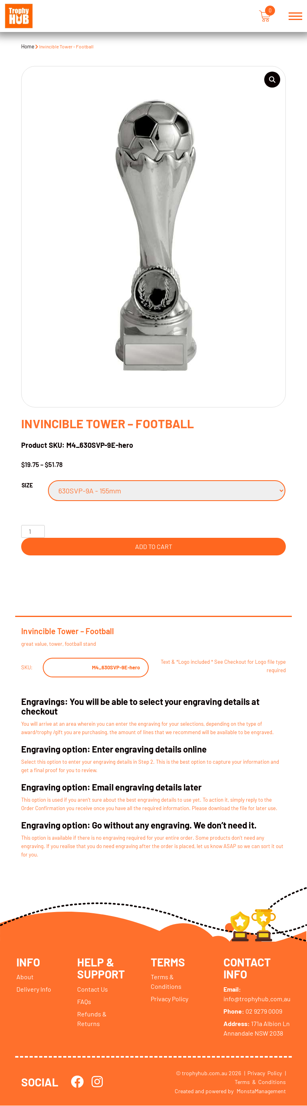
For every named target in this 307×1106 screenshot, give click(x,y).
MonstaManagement (261, 1091)
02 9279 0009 (252, 1011)
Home (28, 46)
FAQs (84, 1002)
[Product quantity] (32, 531)
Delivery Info (33, 989)
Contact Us (92, 989)
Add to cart (153, 546)
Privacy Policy (169, 999)
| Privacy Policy (263, 1073)
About (25, 977)
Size (27, 485)
